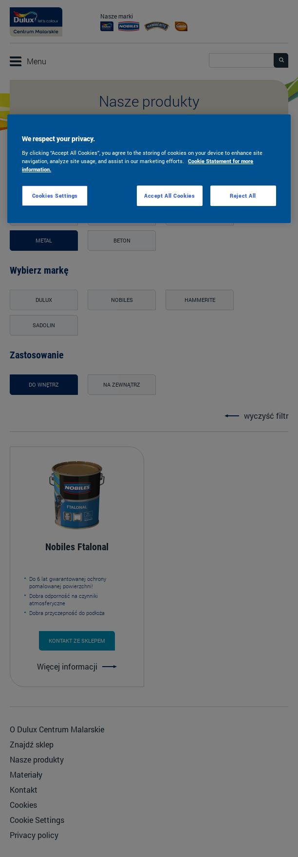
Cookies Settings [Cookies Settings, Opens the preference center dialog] (55, 195)
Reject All (243, 195)
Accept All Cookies (169, 195)
